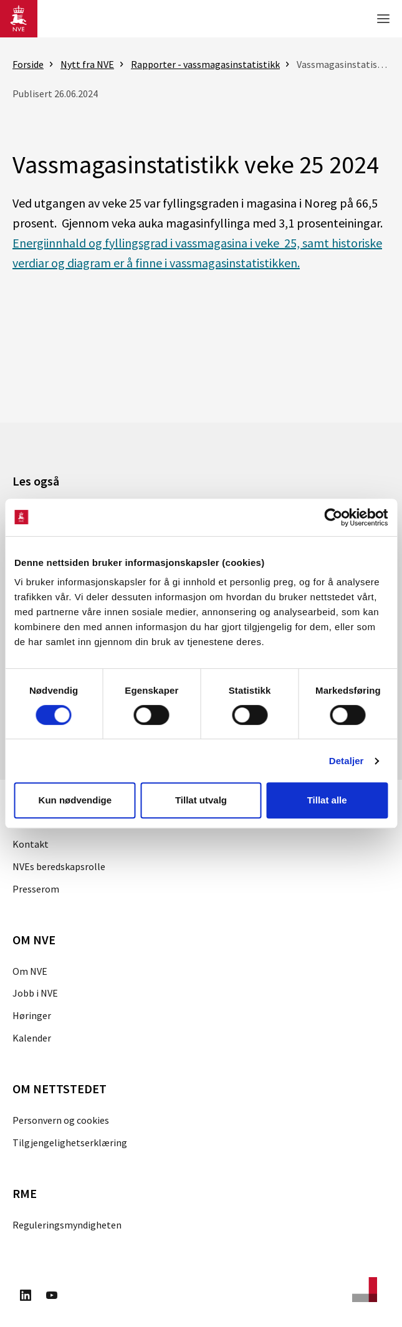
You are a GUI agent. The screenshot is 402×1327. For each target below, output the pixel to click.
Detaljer (346, 760)
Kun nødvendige (75, 800)
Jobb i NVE (35, 993)
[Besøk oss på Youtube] (52, 1297)
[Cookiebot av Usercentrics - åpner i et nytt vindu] (333, 517)
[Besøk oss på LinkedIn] (25, 1297)
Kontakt (30, 844)
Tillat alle (327, 800)
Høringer (31, 1015)
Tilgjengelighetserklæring (69, 1142)
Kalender (31, 1038)
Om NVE (29, 971)
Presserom (35, 889)
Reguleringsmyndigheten (67, 1225)
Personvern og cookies (60, 1120)
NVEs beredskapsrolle (58, 866)
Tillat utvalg (201, 800)
